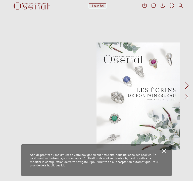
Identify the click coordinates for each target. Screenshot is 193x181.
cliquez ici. (58, 165)
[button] (144, 5)
